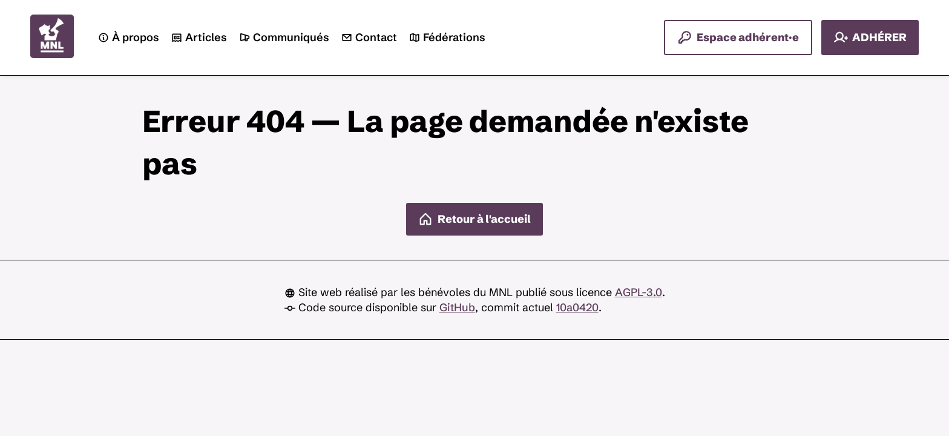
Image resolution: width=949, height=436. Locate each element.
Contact (369, 37)
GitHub (457, 307)
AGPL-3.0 (638, 292)
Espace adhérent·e (738, 37)
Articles (199, 37)
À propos (128, 37)
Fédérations (447, 37)
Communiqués (284, 37)
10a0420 (577, 307)
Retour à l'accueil (474, 219)
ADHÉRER (870, 37)
